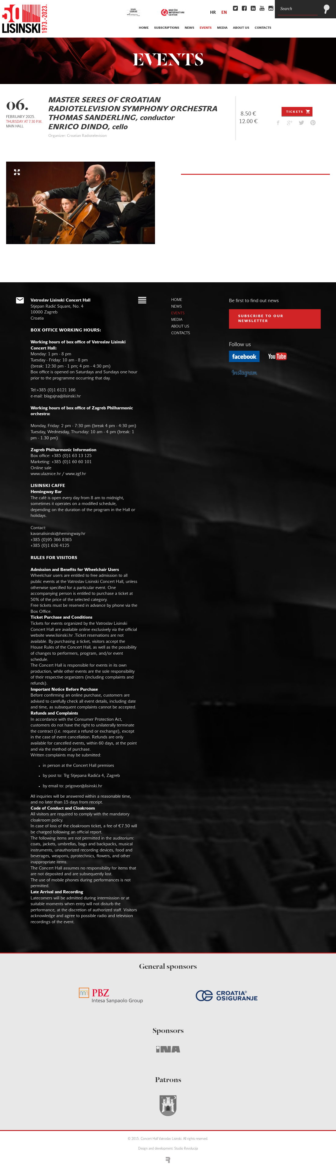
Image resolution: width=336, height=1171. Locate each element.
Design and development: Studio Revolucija (168, 1148)
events (206, 28)
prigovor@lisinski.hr (83, 786)
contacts (263, 28)
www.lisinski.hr (59, 636)
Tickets (298, 111)
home (144, 28)
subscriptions (166, 28)
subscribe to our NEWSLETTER (260, 319)
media (222, 28)
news (189, 28)
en (224, 13)
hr (213, 13)
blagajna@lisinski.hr (62, 396)
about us (241, 28)
